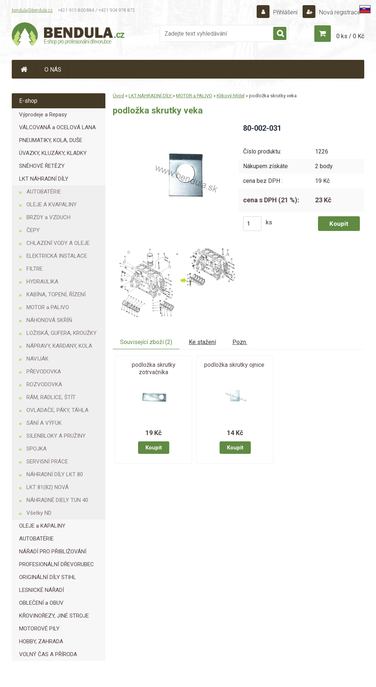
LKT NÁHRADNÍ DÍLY (43, 179)
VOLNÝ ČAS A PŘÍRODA (48, 654)
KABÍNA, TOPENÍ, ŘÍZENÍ (56, 294)
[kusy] (252, 223)
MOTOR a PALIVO (47, 307)
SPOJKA (36, 448)
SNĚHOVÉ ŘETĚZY (42, 166)
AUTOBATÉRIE (43, 191)
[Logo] (69, 35)
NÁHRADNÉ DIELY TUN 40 (57, 500)
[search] (279, 34)
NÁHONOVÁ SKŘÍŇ (49, 320)
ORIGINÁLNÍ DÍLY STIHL (47, 577)
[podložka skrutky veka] (184, 125)
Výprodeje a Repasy (43, 114)
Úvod (118, 95)
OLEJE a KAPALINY (42, 526)
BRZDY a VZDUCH (48, 217)
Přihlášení (285, 12)
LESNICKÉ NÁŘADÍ (41, 590)
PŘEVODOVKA (43, 371)
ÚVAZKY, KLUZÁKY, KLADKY (53, 153)
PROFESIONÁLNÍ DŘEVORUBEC (56, 564)
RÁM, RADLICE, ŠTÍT (51, 397)
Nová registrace (339, 12)
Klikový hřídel (231, 95)
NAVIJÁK (37, 358)
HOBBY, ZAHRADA (41, 641)
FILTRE (34, 268)
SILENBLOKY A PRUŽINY (56, 436)
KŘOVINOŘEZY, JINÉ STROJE (54, 615)
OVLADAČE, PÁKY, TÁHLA (57, 410)
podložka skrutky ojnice (234, 364)
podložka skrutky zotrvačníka (154, 368)
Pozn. (239, 342)
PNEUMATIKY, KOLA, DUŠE (50, 140)
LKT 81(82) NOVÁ (47, 487)
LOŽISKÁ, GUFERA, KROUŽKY (61, 333)
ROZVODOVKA (44, 384)
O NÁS (52, 69)
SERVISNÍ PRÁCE (47, 461)
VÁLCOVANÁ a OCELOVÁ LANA (57, 127)
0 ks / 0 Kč (350, 36)
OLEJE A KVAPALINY (51, 204)
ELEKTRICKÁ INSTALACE (56, 256)
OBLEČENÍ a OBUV (41, 603)
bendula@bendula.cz (32, 10)
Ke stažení (202, 342)
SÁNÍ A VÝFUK (44, 423)
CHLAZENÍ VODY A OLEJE (58, 243)
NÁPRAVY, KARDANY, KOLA (59, 346)
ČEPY (33, 230)
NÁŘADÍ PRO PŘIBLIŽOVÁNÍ (52, 551)
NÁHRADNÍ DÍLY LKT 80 (54, 474)
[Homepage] (24, 69)
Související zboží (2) (146, 342)
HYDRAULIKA (42, 281)
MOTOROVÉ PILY (39, 628)
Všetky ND (38, 513)
